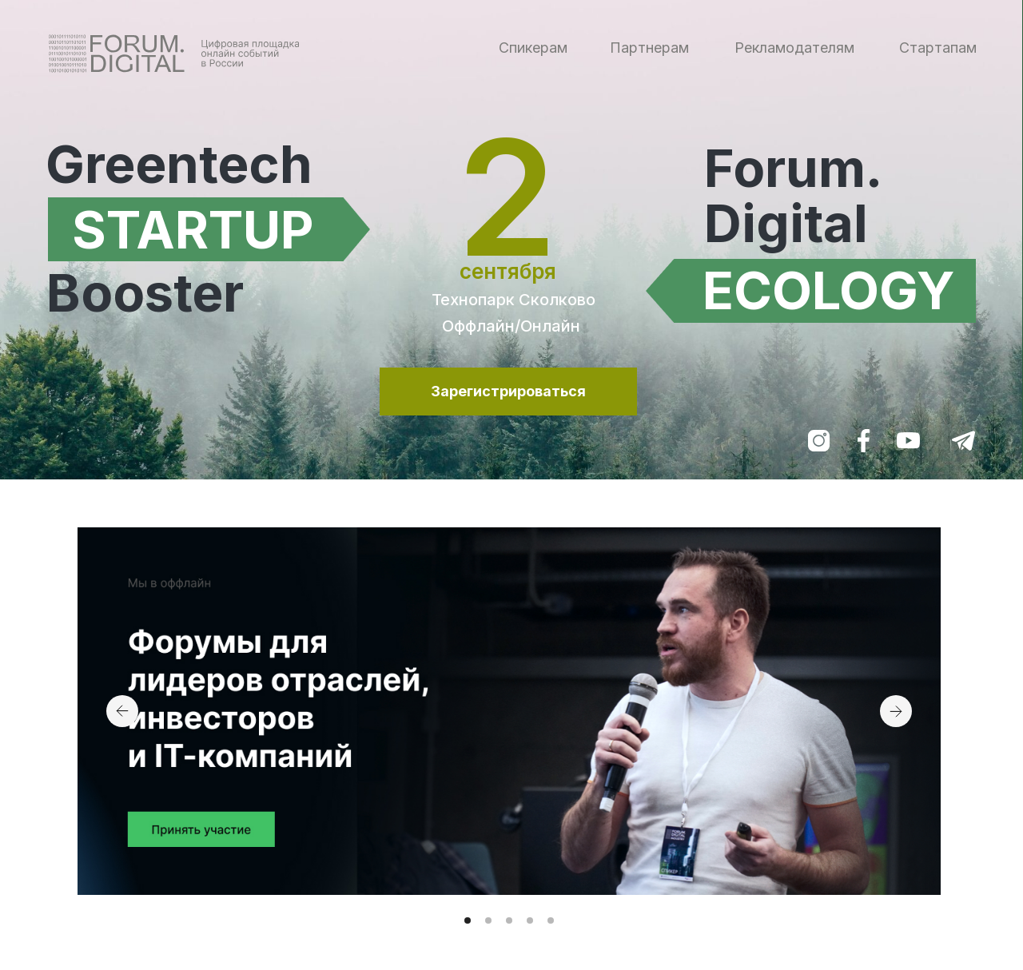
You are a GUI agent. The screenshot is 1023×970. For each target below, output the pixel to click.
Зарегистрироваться (508, 391)
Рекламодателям (794, 47)
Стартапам (938, 47)
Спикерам (533, 47)
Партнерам (649, 47)
